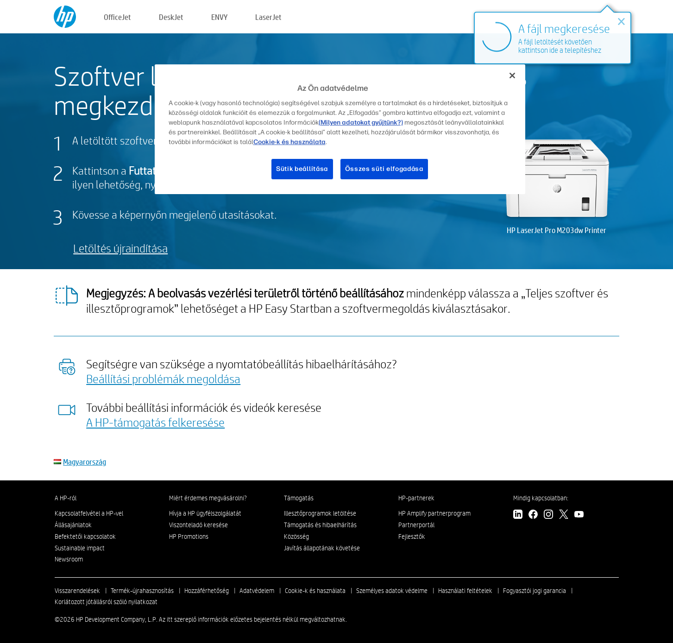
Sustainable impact (80, 548)
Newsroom (69, 559)
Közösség (296, 536)
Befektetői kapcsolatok (85, 536)
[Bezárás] (512, 75)
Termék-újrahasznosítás (142, 590)
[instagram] (548, 515)
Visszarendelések (77, 590)
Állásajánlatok (73, 525)
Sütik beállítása (302, 169)
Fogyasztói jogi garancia (534, 590)
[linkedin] (517, 515)
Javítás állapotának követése (322, 548)
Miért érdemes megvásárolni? (208, 498)
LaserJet (268, 17)
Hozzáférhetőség (206, 590)
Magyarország (84, 461)
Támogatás (299, 498)
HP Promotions (188, 536)
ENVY (219, 17)
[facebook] (533, 515)
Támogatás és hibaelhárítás (320, 525)
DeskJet (171, 17)
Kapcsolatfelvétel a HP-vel (89, 513)
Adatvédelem (256, 590)
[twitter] (563, 515)
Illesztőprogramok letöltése (320, 513)
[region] (340, 129)
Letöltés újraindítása (120, 248)
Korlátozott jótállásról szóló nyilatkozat (106, 602)
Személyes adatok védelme (392, 590)
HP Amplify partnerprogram (434, 513)
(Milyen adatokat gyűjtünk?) (361, 122)
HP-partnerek (416, 498)
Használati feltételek (465, 590)
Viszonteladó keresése (198, 525)
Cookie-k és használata (315, 590)
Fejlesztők (411, 536)
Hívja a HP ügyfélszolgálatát (205, 513)
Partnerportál (416, 525)
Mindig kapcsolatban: (540, 498)
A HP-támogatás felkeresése (155, 422)
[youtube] (579, 515)
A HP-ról (65, 498)
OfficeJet (117, 17)
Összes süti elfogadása (384, 169)
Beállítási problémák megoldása (163, 378)
